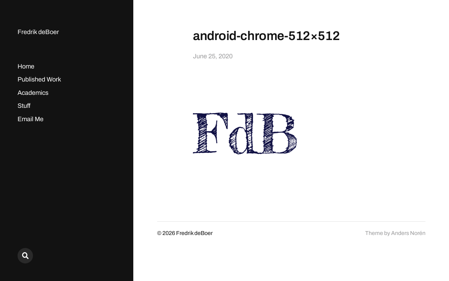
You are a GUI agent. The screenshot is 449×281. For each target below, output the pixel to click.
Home (26, 66)
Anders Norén (408, 233)
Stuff (24, 105)
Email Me (30, 119)
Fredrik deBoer (38, 31)
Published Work (39, 79)
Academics (33, 92)
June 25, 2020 (213, 56)
